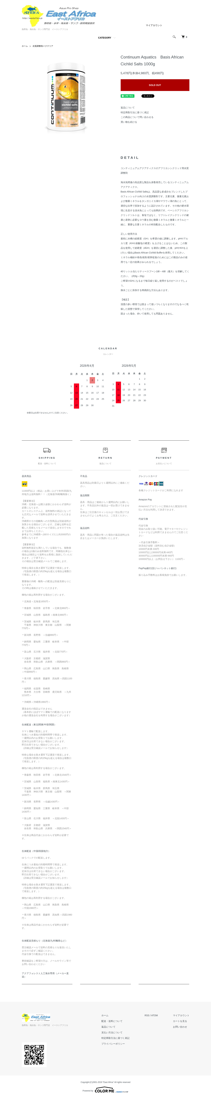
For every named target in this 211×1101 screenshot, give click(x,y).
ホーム (25, 46)
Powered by (105, 1090)
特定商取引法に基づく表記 (135, 112)
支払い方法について (112, 1032)
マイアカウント (154, 25)
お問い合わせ (180, 1026)
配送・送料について (112, 1021)
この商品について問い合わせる (137, 117)
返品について (128, 107)
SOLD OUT (155, 85)
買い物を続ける (129, 122)
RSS (147, 1015)
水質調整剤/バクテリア (43, 46)
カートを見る (180, 1021)
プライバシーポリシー (113, 1043)
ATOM (154, 1015)
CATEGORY (104, 37)
